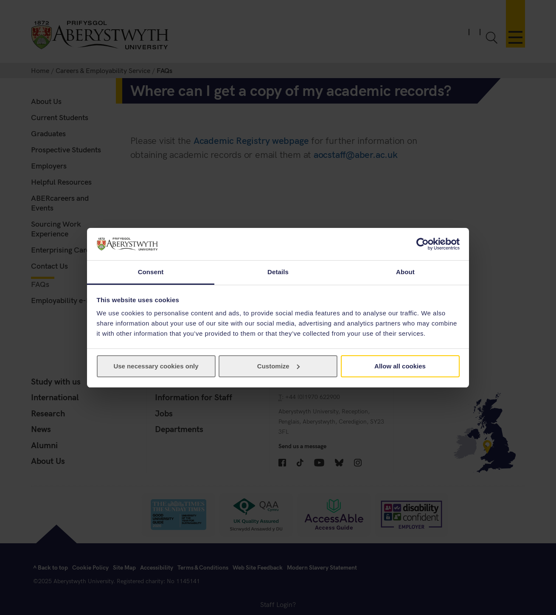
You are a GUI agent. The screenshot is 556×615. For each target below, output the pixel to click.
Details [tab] (278, 271)
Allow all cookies (400, 366)
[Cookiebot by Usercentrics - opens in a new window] (422, 244)
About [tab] (405, 271)
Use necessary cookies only (155, 366)
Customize (278, 366)
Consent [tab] (151, 271)
